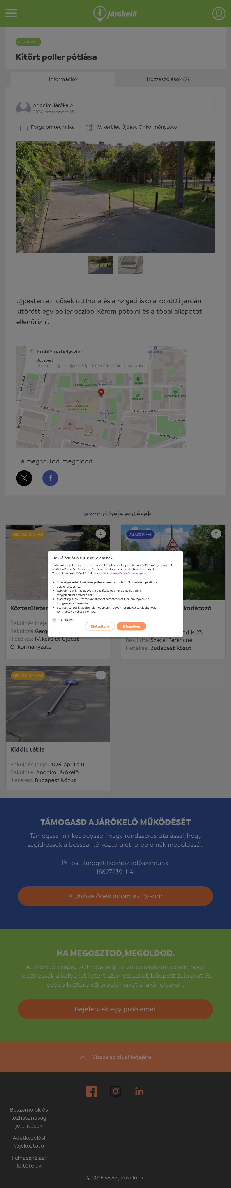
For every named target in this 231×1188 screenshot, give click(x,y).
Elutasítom (100, 626)
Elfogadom (131, 626)
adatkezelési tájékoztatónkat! (126, 573)
